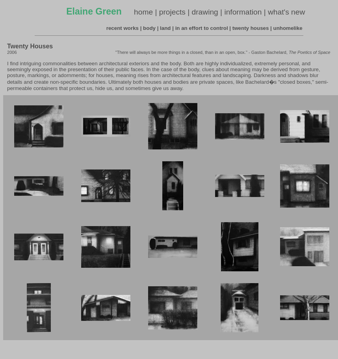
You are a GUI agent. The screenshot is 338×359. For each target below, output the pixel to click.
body (149, 28)
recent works (122, 28)
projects (172, 12)
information (243, 12)
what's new (286, 12)
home (143, 12)
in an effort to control (201, 28)
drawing (205, 12)
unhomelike (288, 28)
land (165, 28)
